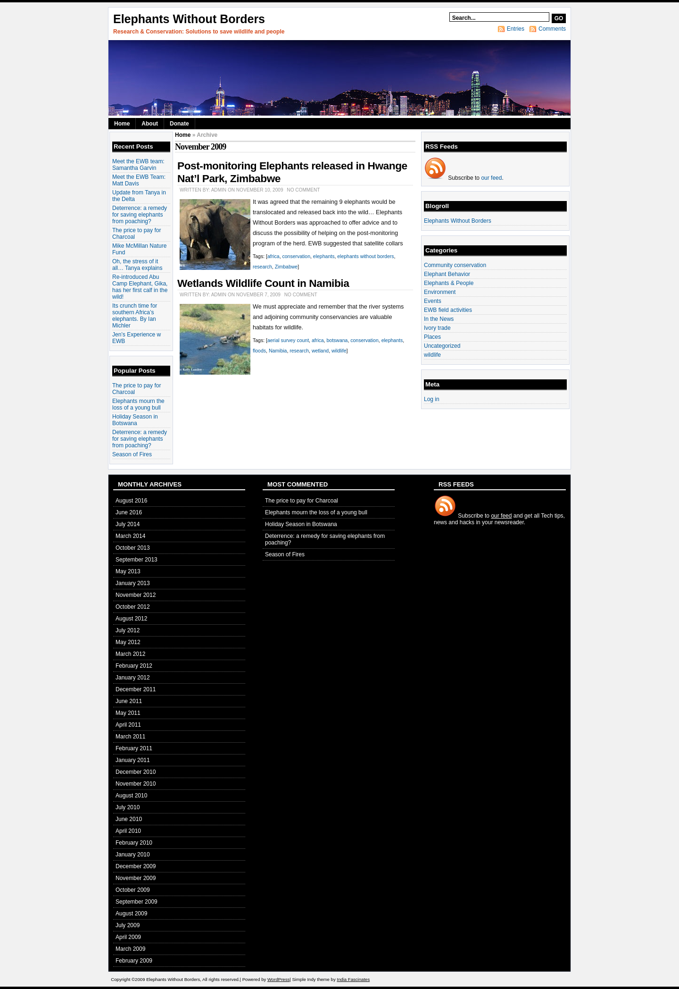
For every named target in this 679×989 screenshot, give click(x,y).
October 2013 (133, 548)
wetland (320, 350)
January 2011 (133, 760)
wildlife (339, 350)
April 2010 (128, 831)
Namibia (278, 350)
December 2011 (136, 689)
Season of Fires (132, 454)
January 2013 (133, 583)
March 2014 (130, 536)
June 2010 (129, 819)
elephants (324, 256)
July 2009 (128, 925)
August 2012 (131, 618)
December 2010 (136, 772)
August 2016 (131, 500)
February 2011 (134, 748)
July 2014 (128, 524)
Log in (431, 399)
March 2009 (130, 949)
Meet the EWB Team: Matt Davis (139, 180)
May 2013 (128, 571)
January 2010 (133, 854)
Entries (515, 28)
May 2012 (128, 642)
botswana (337, 340)
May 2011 (128, 713)
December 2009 (136, 866)
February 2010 (134, 842)
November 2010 (136, 783)
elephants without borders (365, 256)
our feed (491, 178)
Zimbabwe (286, 266)
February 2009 (134, 960)
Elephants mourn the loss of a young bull (138, 404)
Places (432, 337)
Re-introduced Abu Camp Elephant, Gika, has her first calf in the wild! (139, 287)
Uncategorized (442, 346)
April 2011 (128, 724)
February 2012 (134, 665)
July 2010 (128, 807)
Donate (179, 123)
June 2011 (129, 701)
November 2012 (136, 595)
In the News (439, 319)
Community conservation (455, 265)
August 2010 (131, 795)
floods (259, 350)
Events (432, 301)
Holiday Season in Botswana (135, 420)
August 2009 (131, 913)
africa (273, 256)
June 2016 (129, 512)
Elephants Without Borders (189, 18)
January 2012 (133, 677)
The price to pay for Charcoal (301, 500)
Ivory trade (437, 328)
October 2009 (133, 890)
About (149, 123)
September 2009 (136, 901)
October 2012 (133, 606)
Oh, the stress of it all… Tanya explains (137, 264)
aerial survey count (288, 340)
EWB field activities (448, 310)
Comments (552, 28)
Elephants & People (448, 283)
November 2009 (136, 878)
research (262, 266)
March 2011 (130, 736)
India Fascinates (353, 979)
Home (122, 123)
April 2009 (128, 937)
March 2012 (130, 654)
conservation (296, 256)
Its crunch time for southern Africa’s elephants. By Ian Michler (134, 315)
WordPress (278, 979)
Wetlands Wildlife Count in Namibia (263, 283)
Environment (439, 292)
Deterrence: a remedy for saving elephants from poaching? (139, 215)
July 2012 (128, 630)
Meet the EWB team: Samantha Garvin (138, 164)
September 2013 (136, 559)
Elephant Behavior (447, 274)
